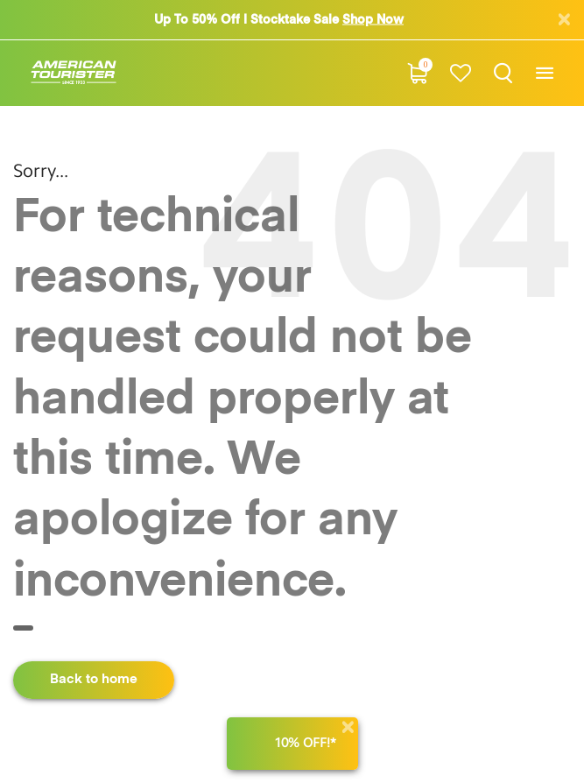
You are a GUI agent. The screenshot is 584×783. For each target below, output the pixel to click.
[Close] (347, 727)
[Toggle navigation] (544, 73)
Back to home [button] (93, 679)
